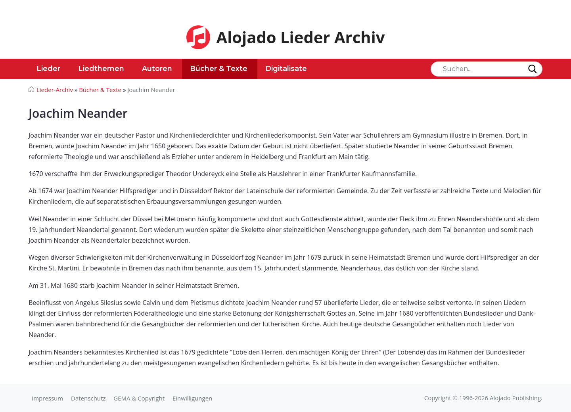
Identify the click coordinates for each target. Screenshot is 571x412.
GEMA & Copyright (139, 398)
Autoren (157, 68)
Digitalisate (286, 68)
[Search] (486, 69)
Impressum (47, 398)
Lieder (48, 68)
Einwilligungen (192, 398)
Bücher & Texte (218, 68)
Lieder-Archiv (54, 90)
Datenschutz (88, 398)
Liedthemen (101, 68)
